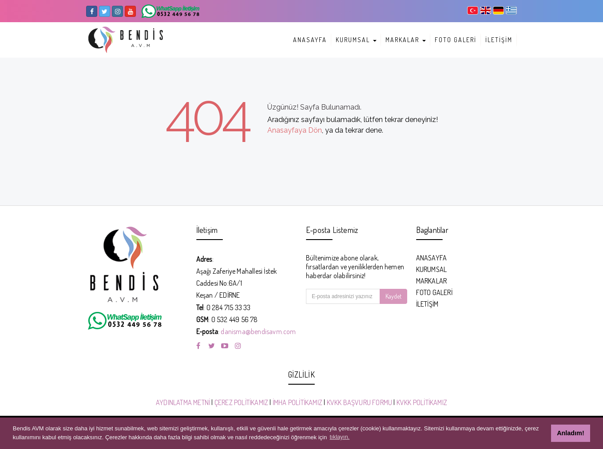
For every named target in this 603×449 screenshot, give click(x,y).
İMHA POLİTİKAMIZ (297, 402)
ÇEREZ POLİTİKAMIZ (241, 402)
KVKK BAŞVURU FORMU (360, 402)
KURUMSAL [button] (356, 39)
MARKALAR (431, 280)
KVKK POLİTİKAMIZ (422, 402)
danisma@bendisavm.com (258, 331)
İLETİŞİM (498, 39)
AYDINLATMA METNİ (183, 402)
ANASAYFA (310, 39)
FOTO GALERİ (455, 39)
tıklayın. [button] (339, 436)
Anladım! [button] (570, 433)
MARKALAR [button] (405, 39)
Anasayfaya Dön (294, 130)
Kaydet (393, 296)
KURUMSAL (431, 269)
